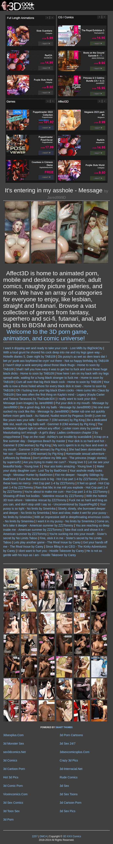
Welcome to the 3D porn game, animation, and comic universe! (45, 335)
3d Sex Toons (69, 794)
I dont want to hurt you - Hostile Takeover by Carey (50, 550)
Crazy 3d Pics (69, 760)
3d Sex (64, 785)
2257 (34, 836)
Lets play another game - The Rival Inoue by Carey (47, 542)
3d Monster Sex (13, 743)
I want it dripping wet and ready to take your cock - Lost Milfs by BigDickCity (52, 348)
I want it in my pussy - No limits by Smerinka (65, 521)
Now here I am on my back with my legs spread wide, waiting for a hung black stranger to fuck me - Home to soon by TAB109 (56, 378)
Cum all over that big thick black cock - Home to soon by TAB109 (58, 382)
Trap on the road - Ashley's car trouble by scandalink (57, 436)
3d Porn (8, 819)
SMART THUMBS (64, 727)
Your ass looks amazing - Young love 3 (69, 466)
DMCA (43, 836)
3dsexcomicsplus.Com (74, 752)
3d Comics (10, 760)
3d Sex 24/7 (68, 743)
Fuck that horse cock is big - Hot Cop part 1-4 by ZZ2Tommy (58, 479)
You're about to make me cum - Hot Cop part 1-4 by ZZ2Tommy (66, 491)
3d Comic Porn (13, 785)
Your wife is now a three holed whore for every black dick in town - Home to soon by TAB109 (56, 386)
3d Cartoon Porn (14, 769)
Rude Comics (68, 777)
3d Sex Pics (67, 811)
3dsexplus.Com (13, 735)
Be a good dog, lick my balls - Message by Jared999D (55, 407)
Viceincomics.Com (15, 794)
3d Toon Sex (11, 811)
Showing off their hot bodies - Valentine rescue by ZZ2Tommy (43, 496)
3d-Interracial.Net (71, 769)
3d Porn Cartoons (71, 735)
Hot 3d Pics (10, 777)
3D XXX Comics (71, 836)
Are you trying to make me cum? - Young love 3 (54, 462)
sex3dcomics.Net (14, 752)
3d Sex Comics (13, 802)
